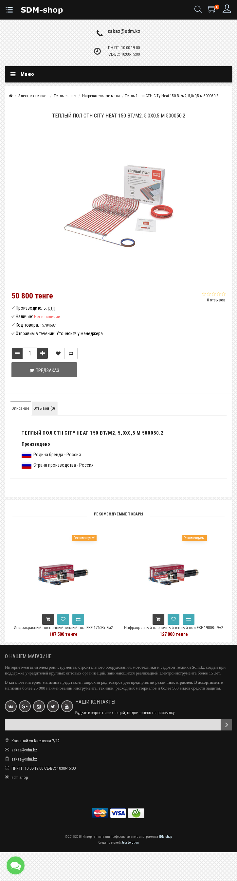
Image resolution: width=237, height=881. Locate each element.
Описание (20, 408)
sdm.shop (19, 777)
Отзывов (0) (44, 408)
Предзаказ (44, 370)
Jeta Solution (130, 842)
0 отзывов (216, 299)
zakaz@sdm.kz (123, 31)
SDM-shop (165, 836)
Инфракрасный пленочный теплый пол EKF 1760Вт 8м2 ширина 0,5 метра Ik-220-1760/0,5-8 (80, 630)
